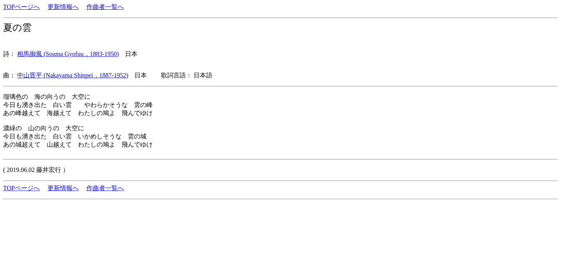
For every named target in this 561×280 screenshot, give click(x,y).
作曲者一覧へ (105, 7)
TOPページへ (21, 7)
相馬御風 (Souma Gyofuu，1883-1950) (68, 54)
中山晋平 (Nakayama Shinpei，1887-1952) (72, 75)
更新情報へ (63, 7)
